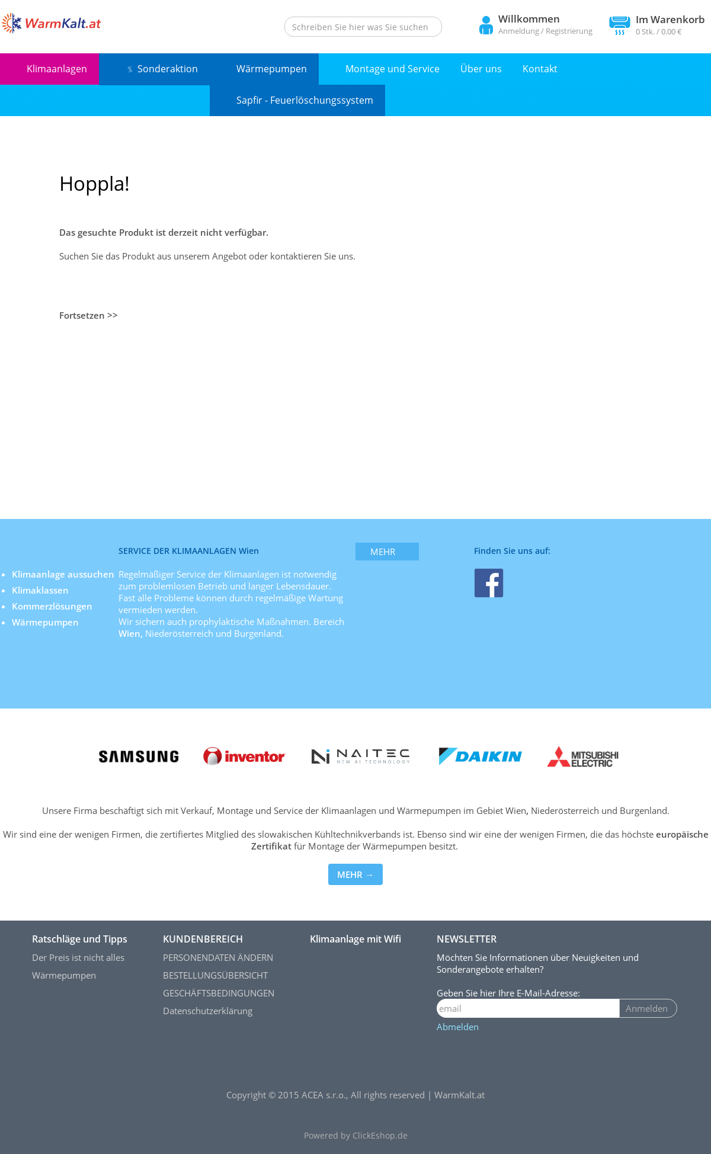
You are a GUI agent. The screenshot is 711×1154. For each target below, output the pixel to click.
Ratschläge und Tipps (79, 938)
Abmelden (458, 1027)
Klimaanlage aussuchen (64, 574)
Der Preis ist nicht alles (78, 957)
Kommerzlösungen (52, 606)
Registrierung (569, 30)
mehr (382, 551)
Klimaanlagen (57, 68)
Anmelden (647, 1008)
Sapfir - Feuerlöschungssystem (304, 100)
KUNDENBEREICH (203, 938)
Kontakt (540, 68)
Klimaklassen (41, 590)
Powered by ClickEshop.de (356, 1135)
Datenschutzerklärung (207, 1011)
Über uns (481, 68)
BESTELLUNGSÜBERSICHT (215, 975)
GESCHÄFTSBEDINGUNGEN (218, 993)
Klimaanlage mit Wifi (355, 938)
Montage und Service (392, 68)
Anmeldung (518, 30)
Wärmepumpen (271, 68)
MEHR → (355, 874)
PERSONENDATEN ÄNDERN (218, 957)
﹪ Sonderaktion (162, 68)
